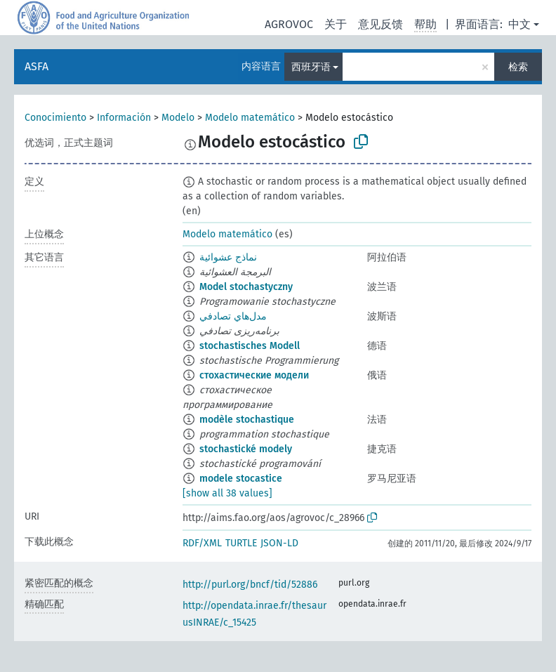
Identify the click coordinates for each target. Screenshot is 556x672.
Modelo (177, 118)
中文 (519, 24)
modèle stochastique (246, 420)
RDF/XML (202, 543)
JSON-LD (279, 543)
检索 (518, 67)
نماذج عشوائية (228, 257)
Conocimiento (55, 118)
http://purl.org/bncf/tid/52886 (250, 585)
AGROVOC (289, 24)
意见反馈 (380, 24)
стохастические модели (254, 375)
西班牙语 (311, 67)
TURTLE (241, 543)
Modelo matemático (250, 118)
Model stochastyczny (246, 287)
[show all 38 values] (227, 493)
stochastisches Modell (249, 346)
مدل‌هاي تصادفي (233, 316)
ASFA (36, 66)
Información (124, 118)
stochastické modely (245, 449)
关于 (335, 24)
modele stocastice (240, 479)
